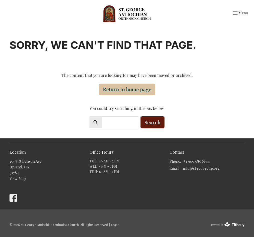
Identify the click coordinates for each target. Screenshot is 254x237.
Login (115, 224)
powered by (227, 224)
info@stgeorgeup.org (201, 168)
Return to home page (127, 89)
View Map (18, 178)
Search (152, 122)
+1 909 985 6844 (196, 161)
